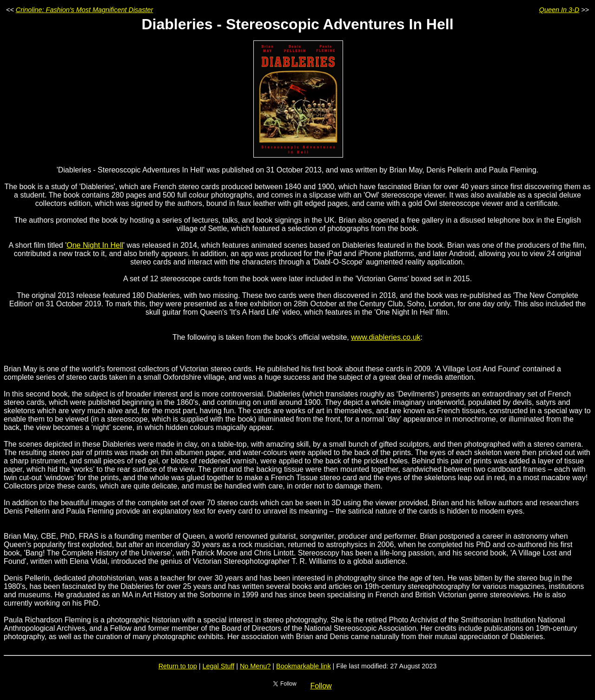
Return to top (178, 666)
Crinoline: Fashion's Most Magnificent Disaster (84, 9)
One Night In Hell (94, 245)
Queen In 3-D (559, 9)
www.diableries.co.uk (385, 337)
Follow (320, 686)
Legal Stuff (219, 666)
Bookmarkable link (303, 666)
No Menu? (255, 666)
